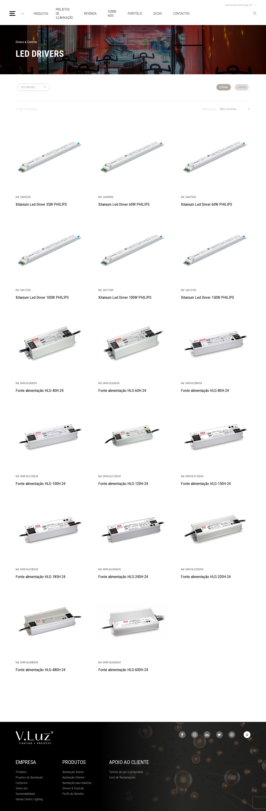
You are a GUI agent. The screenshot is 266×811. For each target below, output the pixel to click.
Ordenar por (209, 109)
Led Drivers (28, 87)
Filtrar (223, 87)
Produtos (41, 14)
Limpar (242, 87)
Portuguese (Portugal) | (241, 5)
